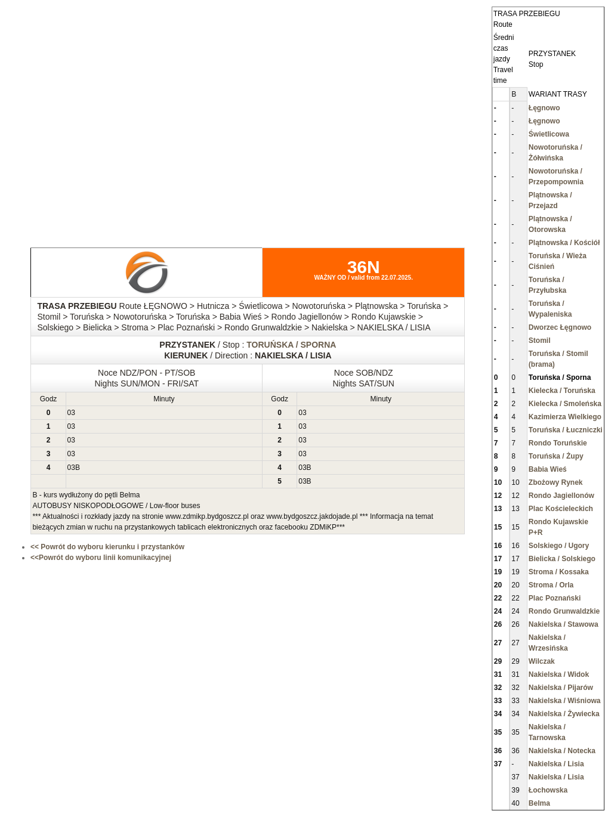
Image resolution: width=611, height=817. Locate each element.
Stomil (540, 340)
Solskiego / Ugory (559, 545)
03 (71, 412)
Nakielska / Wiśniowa (565, 701)
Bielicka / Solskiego (562, 559)
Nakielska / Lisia (556, 764)
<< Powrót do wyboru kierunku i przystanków (107, 547)
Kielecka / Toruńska (562, 390)
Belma (539, 803)
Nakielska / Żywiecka (564, 714)
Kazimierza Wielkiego (565, 417)
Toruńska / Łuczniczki (566, 430)
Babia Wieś (548, 469)
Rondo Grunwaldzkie (564, 611)
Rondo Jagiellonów (561, 495)
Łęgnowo (544, 108)
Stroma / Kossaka (559, 572)
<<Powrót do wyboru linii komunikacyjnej (100, 557)
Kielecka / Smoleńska (565, 404)
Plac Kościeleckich (561, 509)
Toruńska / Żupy (556, 456)
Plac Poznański (555, 598)
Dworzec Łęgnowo (560, 327)
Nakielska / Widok (559, 674)
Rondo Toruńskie (558, 443)
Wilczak (542, 661)
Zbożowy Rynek (556, 482)
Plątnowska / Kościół (564, 243)
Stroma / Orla (551, 585)
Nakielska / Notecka (562, 751)
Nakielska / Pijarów (561, 687)
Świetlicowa (549, 134)
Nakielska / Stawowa (563, 624)
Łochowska (548, 790)
